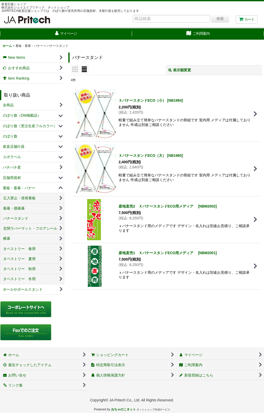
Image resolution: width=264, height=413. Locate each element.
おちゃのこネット (123, 409)
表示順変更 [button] (179, 70)
